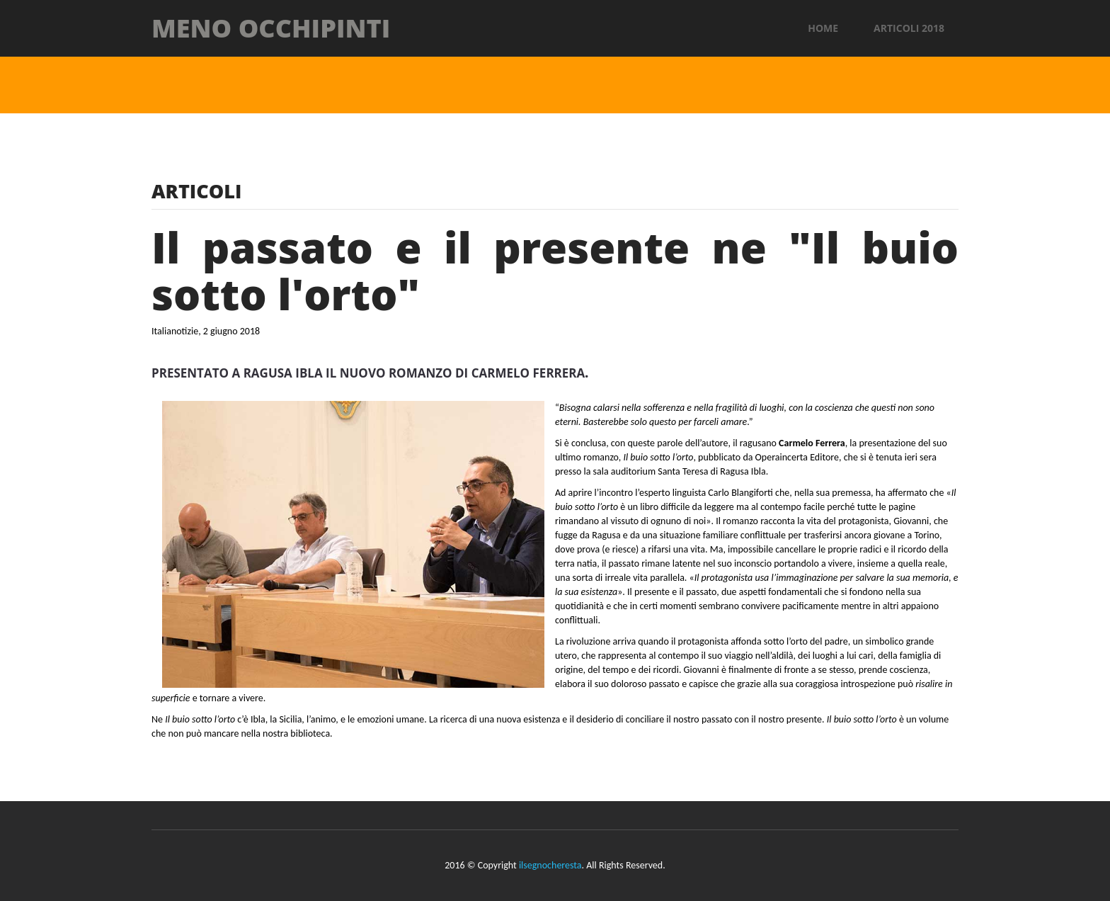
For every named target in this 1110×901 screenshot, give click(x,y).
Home (823, 28)
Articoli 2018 (909, 28)
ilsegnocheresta (550, 865)
